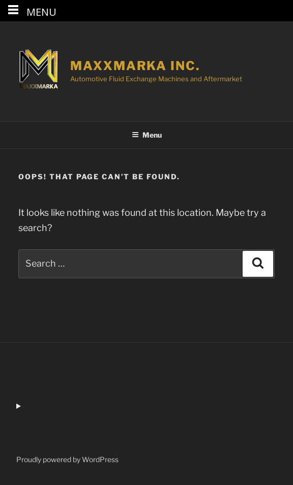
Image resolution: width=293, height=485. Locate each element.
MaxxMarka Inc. (135, 65)
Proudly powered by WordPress (67, 459)
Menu (147, 135)
